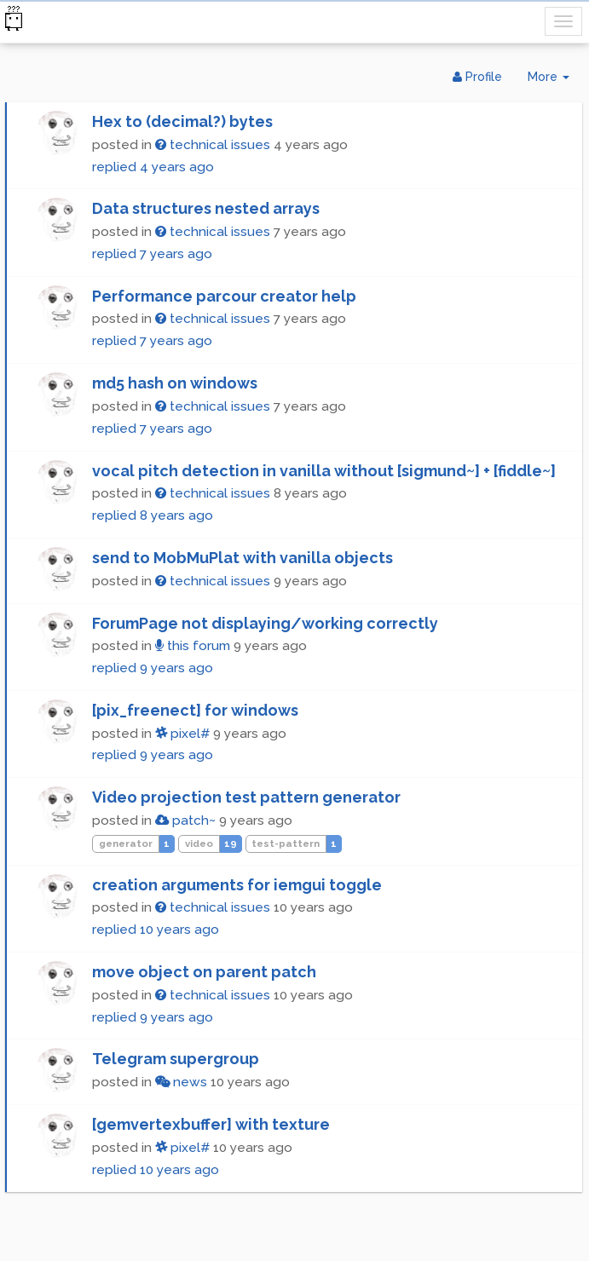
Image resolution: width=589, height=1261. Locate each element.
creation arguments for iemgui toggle (237, 885)
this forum (192, 646)
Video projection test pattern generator (246, 797)
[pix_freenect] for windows (195, 710)
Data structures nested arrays (206, 208)
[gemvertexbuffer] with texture (211, 1124)
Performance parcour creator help (224, 296)
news (181, 1082)
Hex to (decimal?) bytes (182, 121)
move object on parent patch (204, 972)
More (555, 80)
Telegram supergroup (175, 1059)
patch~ (185, 820)
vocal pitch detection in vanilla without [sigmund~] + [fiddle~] (324, 471)
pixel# (182, 733)
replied (153, 167)
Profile (477, 76)
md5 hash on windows (174, 383)
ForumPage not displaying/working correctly (265, 623)
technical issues (212, 145)
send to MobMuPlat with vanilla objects (242, 558)
